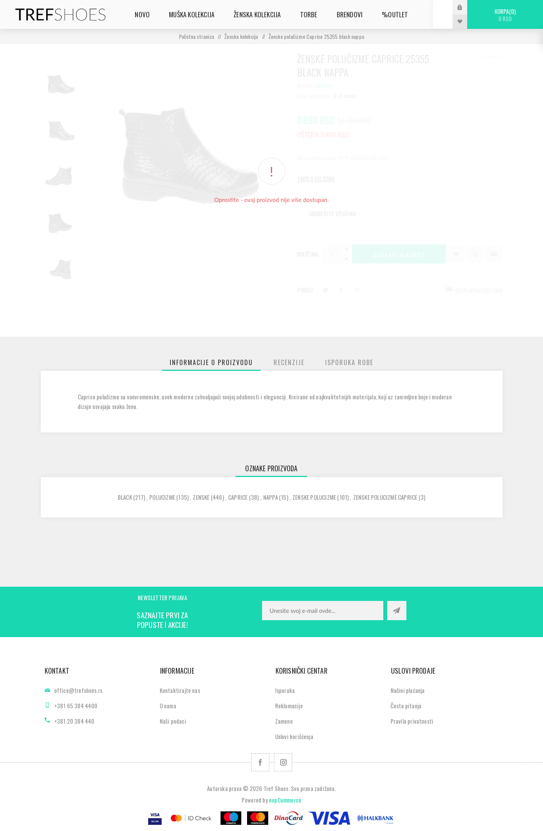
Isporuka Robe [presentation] (349, 362)
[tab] (211, 362)
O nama (168, 705)
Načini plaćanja (408, 690)
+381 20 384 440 (74, 721)
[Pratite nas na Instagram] (283, 762)
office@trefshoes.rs (78, 690)
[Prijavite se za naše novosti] (322, 610)
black (125, 497)
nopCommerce (285, 800)
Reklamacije (289, 705)
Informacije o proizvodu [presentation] (211, 362)
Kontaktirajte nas (180, 690)
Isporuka (285, 690)
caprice (237, 497)
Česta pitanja (406, 705)
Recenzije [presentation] (289, 362)
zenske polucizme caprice (385, 497)
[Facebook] (260, 762)
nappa (270, 497)
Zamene (284, 721)
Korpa (505, 15)
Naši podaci (173, 721)
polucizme (162, 497)
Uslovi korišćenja (294, 736)
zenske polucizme (314, 497)
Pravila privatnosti (412, 721)
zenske (201, 497)
